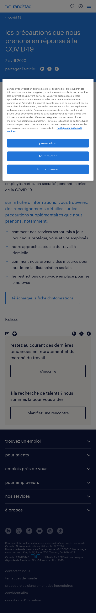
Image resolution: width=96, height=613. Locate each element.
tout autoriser (48, 169)
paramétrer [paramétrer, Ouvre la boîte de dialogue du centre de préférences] (48, 143)
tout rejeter (48, 156)
